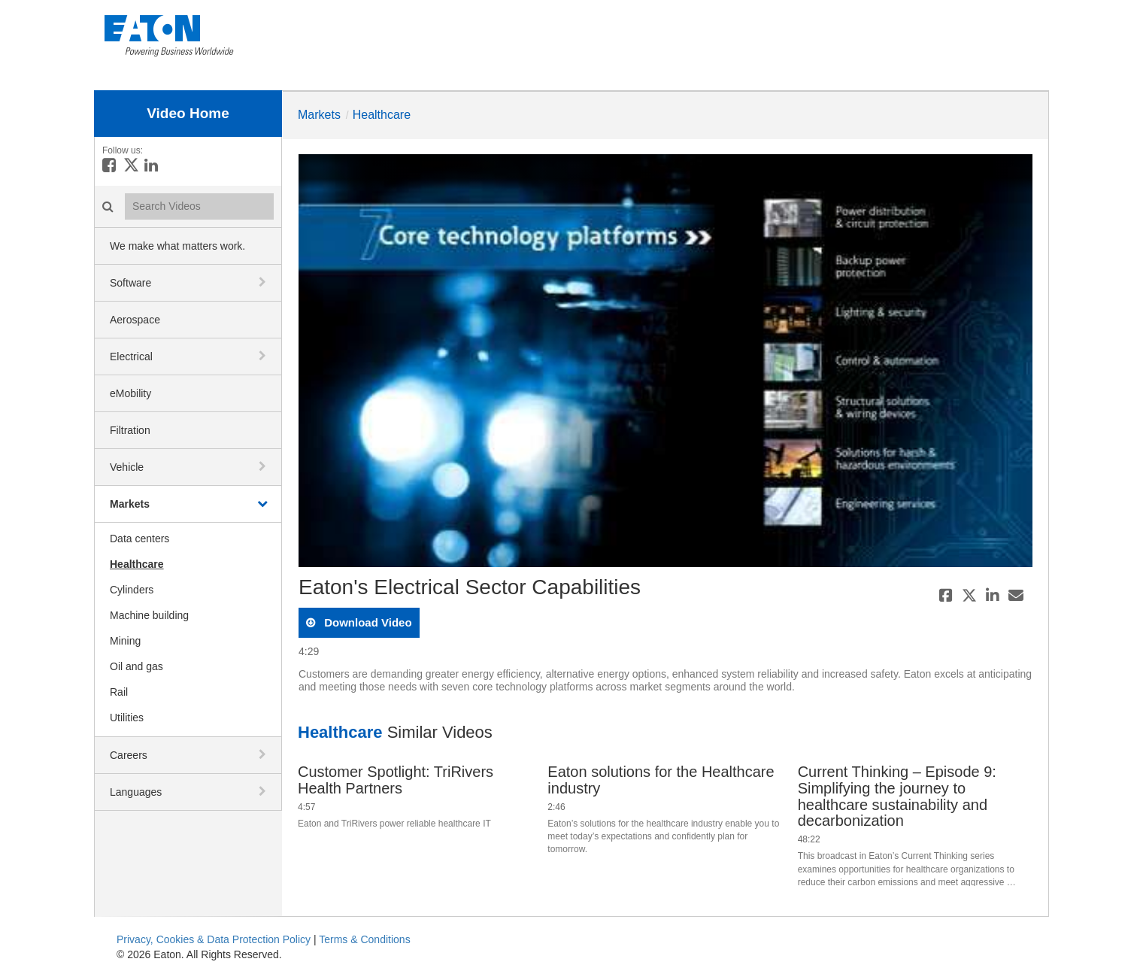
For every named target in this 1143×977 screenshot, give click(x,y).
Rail (119, 692)
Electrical (131, 356)
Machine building (149, 615)
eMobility (130, 393)
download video (366, 622)
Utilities (127, 718)
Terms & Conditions (364, 939)
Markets (130, 504)
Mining (125, 641)
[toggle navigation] (264, 282)
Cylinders (131, 590)
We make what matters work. (177, 246)
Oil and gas (136, 666)
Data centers (139, 538)
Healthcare (137, 564)
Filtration (130, 430)
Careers (128, 755)
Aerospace (135, 320)
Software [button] (130, 283)
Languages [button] (136, 792)
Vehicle (127, 467)
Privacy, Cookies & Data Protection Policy (214, 939)
